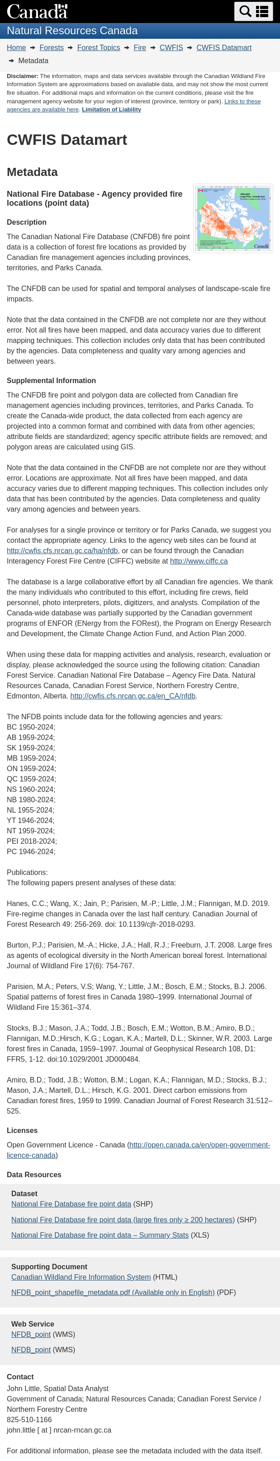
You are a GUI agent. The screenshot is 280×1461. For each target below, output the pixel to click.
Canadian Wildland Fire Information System (81, 1277)
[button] (253, 11)
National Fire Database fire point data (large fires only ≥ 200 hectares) (123, 1220)
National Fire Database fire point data (71, 1204)
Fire (140, 47)
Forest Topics (98, 47)
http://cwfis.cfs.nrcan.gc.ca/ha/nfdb (62, 551)
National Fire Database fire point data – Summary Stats (100, 1235)
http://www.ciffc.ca (199, 561)
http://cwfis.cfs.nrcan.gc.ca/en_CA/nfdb (133, 696)
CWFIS (171, 47)
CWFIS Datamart (224, 47)
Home (16, 47)
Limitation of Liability (111, 109)
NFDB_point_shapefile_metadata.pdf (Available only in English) (113, 1292)
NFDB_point (31, 1334)
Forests (52, 47)
